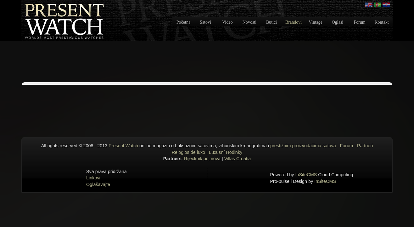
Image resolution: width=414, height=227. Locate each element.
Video (227, 22)
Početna (183, 22)
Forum (359, 22)
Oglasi (338, 22)
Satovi (205, 22)
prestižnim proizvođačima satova (303, 145)
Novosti (249, 22)
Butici (271, 22)
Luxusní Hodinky (225, 152)
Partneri (365, 145)
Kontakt (381, 22)
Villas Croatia (237, 158)
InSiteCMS (306, 174)
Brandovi (293, 22)
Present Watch (123, 145)
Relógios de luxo (188, 152)
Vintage (315, 22)
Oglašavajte (98, 184)
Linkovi (93, 177)
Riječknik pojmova (202, 158)
